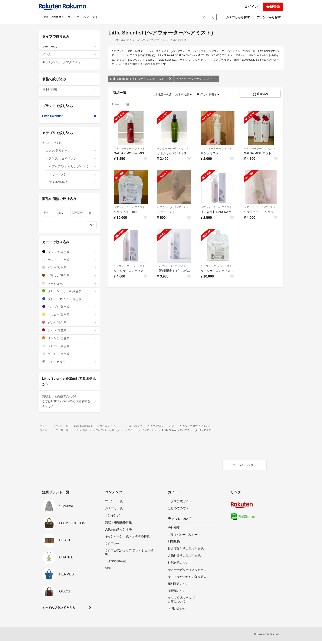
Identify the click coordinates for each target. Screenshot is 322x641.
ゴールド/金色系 (69, 354)
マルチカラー (69, 361)
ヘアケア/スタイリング (71, 158)
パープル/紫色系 (69, 307)
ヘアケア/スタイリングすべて (72, 166)
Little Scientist (69, 116)
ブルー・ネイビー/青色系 (69, 299)
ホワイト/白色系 (69, 260)
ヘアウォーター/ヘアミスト (196, 78)
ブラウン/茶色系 (69, 275)
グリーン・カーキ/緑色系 (69, 291)
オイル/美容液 (72, 182)
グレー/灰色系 (69, 267)
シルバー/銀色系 (69, 346)
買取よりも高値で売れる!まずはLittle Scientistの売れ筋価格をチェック (69, 401)
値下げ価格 (69, 89)
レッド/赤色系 (69, 330)
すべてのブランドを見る (58, 607)
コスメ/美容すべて (71, 150)
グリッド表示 (208, 94)
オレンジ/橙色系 (69, 338)
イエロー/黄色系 (69, 314)
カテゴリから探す (238, 17)
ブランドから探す (269, 17)
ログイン (251, 7)
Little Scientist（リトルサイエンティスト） (141, 78)
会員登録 (273, 7)
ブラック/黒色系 (69, 252)
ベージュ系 (69, 283)
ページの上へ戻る (244, 465)
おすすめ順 (183, 94)
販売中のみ (163, 94)
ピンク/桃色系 (69, 322)
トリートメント (72, 174)
